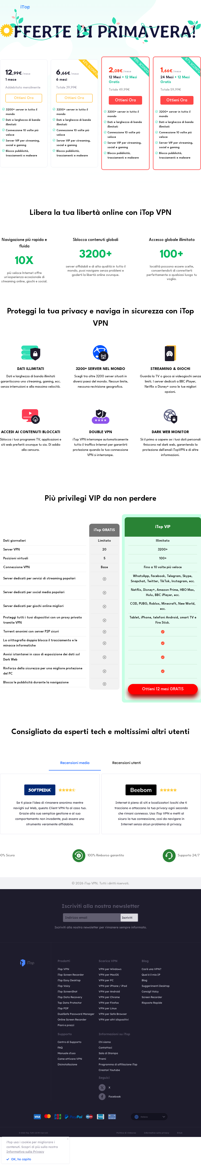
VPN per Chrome (109, 997)
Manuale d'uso (66, 1053)
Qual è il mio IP (151, 974)
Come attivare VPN (70, 1058)
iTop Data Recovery (70, 997)
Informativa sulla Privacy (25, 1152)
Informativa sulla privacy (156, 1133)
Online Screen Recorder (72, 1019)
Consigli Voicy (150, 991)
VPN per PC (106, 980)
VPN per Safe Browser (113, 1014)
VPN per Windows (110, 969)
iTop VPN (63, 969)
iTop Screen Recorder (71, 974)
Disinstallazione (67, 1064)
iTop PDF (63, 1008)
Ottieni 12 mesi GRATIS (163, 689)
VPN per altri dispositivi (114, 1019)
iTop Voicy (64, 985)
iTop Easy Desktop (69, 980)
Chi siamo (105, 1042)
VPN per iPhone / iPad (113, 985)
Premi (102, 1058)
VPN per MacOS (109, 974)
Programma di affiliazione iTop (118, 1064)
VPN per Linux (108, 1008)
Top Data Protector (70, 1002)
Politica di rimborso (126, 1133)
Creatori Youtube (109, 1070)
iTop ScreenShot (67, 991)
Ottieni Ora (24, 98)
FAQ (60, 1047)
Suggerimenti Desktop (156, 985)
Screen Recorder (152, 997)
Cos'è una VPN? (151, 969)
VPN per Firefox (109, 1002)
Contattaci (105, 1047)
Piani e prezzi (66, 1025)
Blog (144, 980)
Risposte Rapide (152, 1002)
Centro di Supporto (69, 1042)
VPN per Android (109, 991)
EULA (179, 1133)
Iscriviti (127, 917)
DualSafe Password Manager (76, 1014)
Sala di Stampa (108, 1053)
